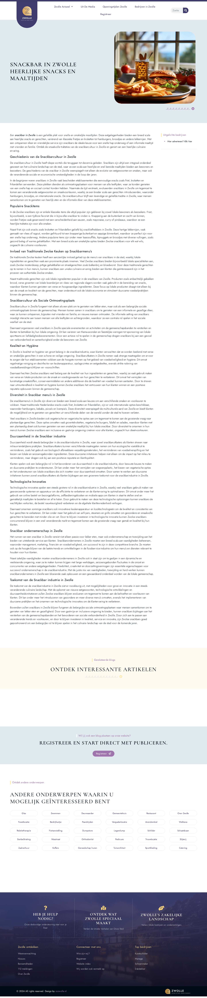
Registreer (105, 14)
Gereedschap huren (87, 848)
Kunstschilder (141, 955)
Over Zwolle (183, 813)
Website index (83, 965)
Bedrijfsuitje (55, 822)
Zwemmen (55, 813)
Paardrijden (87, 822)
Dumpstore (87, 830)
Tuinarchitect (119, 848)
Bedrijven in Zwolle (145, 6)
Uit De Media (88, 6)
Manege (139, 960)
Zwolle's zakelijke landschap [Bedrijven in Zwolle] (161, 918)
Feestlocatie (23, 822)
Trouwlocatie (151, 839)
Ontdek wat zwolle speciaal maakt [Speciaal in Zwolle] (103, 920)
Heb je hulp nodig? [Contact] (45, 918)
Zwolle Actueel (63, 6)
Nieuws (21, 960)
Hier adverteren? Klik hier (179, 141)
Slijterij (183, 839)
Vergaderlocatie (119, 822)
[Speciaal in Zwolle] (103, 909)
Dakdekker (140, 970)
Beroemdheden (25, 965)
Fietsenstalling (55, 830)
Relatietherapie (24, 830)
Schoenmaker (141, 965)
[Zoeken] (185, 10)
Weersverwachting (27, 955)
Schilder (151, 830)
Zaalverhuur (23, 848)
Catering (183, 848)
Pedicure (119, 839)
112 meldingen (25, 970)
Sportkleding (151, 848)
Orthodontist (87, 839)
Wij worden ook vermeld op (90, 970)
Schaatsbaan (183, 830)
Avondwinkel (151, 822)
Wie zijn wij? (83, 955)
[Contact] (45, 909)
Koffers (55, 848)
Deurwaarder (88, 813)
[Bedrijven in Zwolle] (161, 909)
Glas (24, 813)
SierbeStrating (24, 839)
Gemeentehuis (119, 813)
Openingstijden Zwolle (115, 6)
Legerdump (119, 830)
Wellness (183, 822)
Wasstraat (55, 839)
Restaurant (151, 813)
